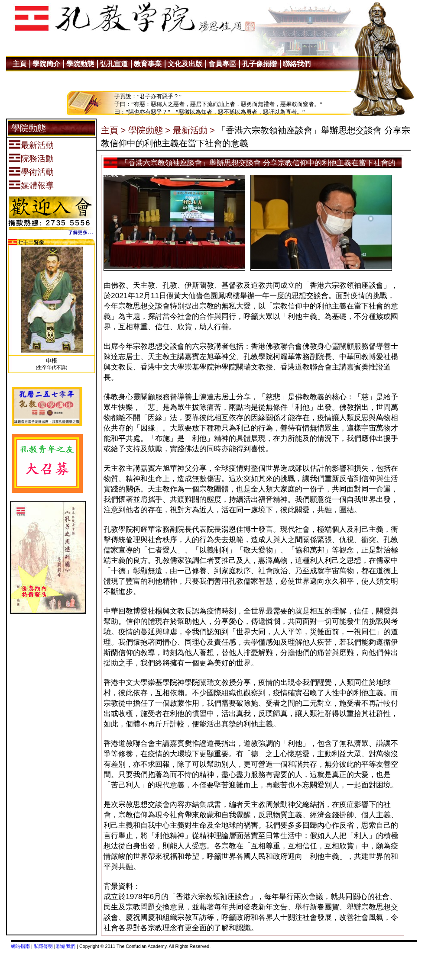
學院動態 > (149, 130)
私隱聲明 (43, 946)
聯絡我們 (65, 946)
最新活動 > (194, 130)
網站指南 (20, 946)
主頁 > (113, 130)
